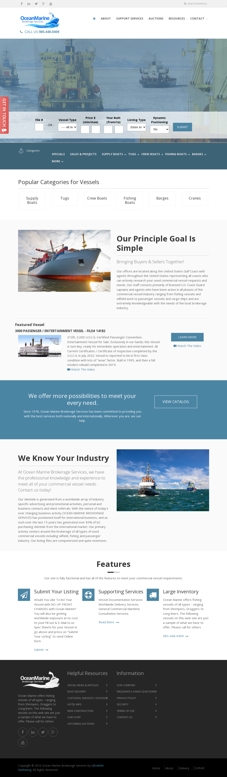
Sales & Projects (83, 154)
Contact (197, 18)
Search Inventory (195, 3)
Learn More (187, 344)
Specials (58, 154)
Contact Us (125, 717)
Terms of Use (126, 711)
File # (39, 120)
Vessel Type (67, 120)
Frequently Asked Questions (136, 691)
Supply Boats (112, 154)
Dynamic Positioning (159, 120)
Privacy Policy (126, 698)
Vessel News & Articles (83, 685)
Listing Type (136, 120)
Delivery (184, 768)
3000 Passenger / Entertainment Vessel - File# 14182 (60, 337)
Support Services (129, 18)
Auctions (156, 18)
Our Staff (74, 717)
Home (156, 768)
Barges (197, 154)
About (106, 18)
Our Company (126, 685)
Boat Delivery (76, 691)
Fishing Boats (176, 154)
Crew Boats (150, 154)
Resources (177, 18)
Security (122, 704)
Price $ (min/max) (90, 120)
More (56, 161)
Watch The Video (81, 376)
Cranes (195, 198)
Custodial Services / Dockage (87, 698)
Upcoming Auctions (80, 723)
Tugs (132, 154)
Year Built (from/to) (113, 120)
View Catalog (176, 404)
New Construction (80, 711)
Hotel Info (74, 704)
